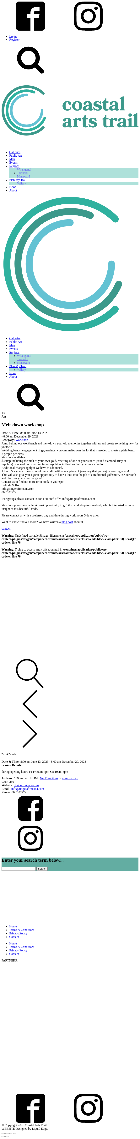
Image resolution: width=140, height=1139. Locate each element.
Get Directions (49, 778)
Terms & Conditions (21, 929)
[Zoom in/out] (3, 1133)
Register (14, 39)
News (12, 187)
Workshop (21, 440)
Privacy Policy (18, 933)
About (13, 190)
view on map (70, 778)
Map (12, 159)
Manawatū (23, 176)
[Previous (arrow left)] (3, 1136)
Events (13, 162)
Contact (14, 936)
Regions (14, 166)
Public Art (15, 155)
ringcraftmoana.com (26, 785)
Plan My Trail (17, 180)
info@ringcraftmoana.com (27, 788)
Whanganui (24, 169)
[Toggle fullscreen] (6, 1133)
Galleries (14, 152)
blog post (67, 522)
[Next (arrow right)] (6, 1136)
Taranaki (22, 173)
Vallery (21, 183)
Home (13, 926)
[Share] (10, 1133)
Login (13, 36)
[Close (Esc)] (14, 1133)
